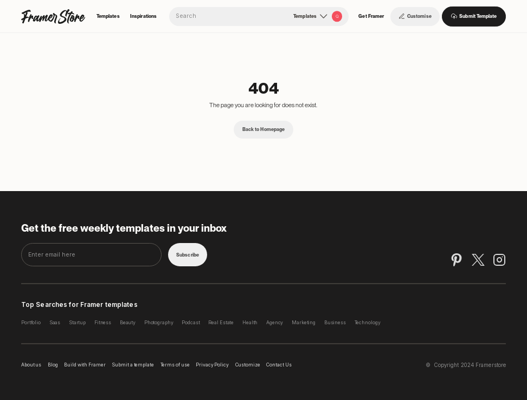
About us (31, 365)
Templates (108, 16)
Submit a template (133, 365)
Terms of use (175, 365)
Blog (53, 365)
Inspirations (143, 16)
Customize (247, 365)
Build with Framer (85, 365)
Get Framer (371, 16)
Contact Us (278, 365)
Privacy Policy (212, 365)
